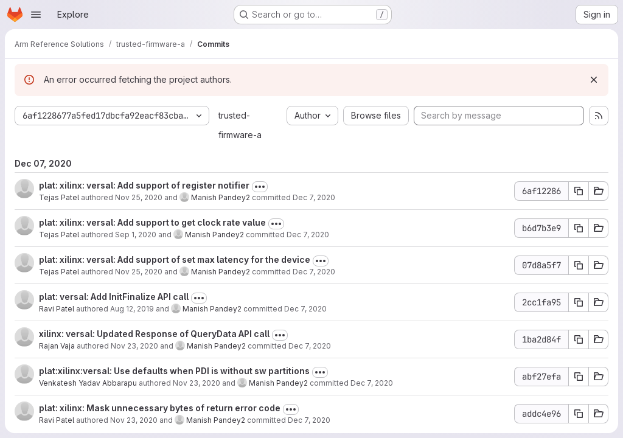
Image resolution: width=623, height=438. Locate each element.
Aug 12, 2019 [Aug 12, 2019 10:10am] (132, 308)
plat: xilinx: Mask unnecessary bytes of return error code (159, 408)
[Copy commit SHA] (578, 191)
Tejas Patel (59, 197)
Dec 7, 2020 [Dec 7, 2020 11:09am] (309, 345)
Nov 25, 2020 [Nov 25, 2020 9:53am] (138, 271)
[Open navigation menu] (36, 14)
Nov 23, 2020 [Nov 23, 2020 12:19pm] (134, 420)
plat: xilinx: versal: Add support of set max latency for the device (174, 259)
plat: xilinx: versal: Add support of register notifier (144, 185)
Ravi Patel (56, 308)
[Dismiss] (593, 79)
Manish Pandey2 (220, 197)
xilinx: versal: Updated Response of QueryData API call (154, 333)
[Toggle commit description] (260, 186)
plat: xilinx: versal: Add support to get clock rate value (152, 222)
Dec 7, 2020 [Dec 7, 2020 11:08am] (309, 420)
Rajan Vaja (57, 345)
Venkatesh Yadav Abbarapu (88, 383)
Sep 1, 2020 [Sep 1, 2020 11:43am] (135, 234)
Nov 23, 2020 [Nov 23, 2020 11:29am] (196, 383)
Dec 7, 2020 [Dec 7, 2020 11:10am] (314, 197)
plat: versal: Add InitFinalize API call (114, 296)
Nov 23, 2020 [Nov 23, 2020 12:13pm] (134, 345)
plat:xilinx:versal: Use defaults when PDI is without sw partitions (174, 371)
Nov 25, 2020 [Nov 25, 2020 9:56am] (138, 197)
